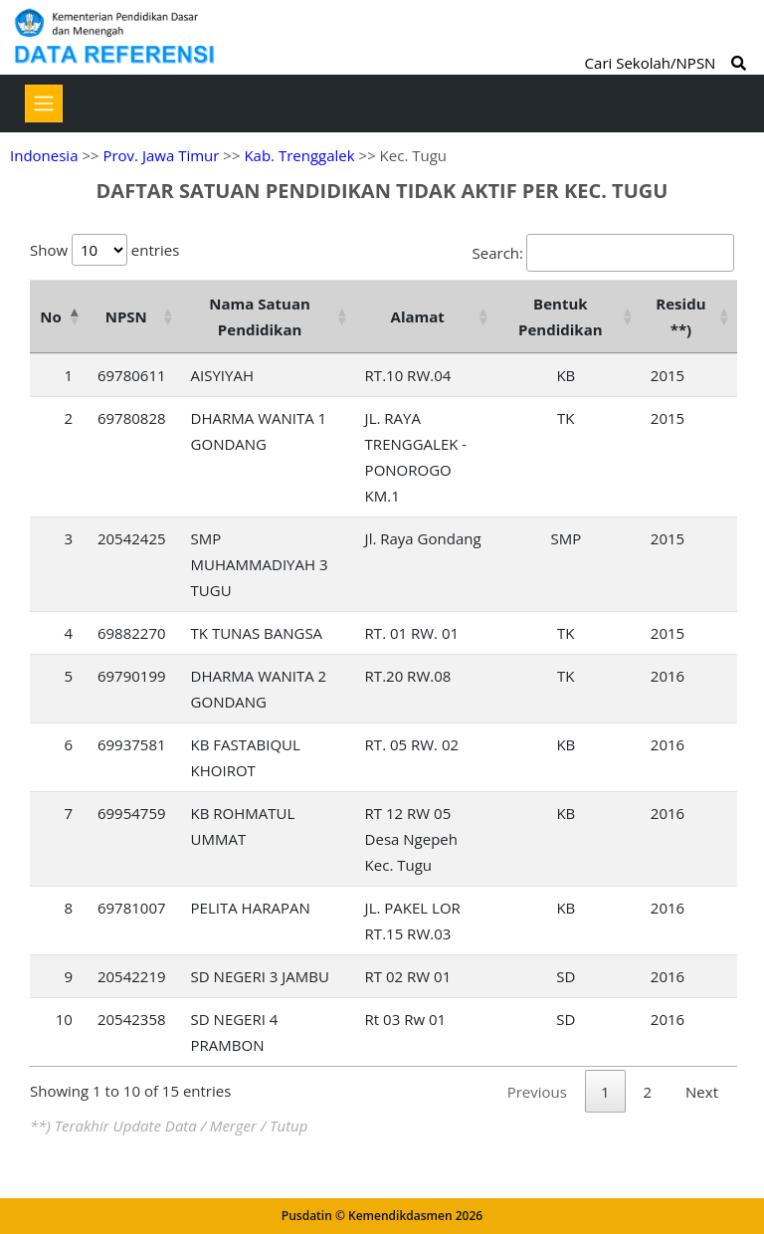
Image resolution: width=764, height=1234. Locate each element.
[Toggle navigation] (44, 103)
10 (64, 1019)
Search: (603, 253)
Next (701, 1092)
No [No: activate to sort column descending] (50, 316)
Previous (537, 1092)
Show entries (104, 250)
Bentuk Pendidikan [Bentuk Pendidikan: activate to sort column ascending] (560, 316)
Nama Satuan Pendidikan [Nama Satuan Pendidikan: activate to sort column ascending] (259, 316)
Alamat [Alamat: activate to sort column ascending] (418, 316)
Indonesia (44, 155)
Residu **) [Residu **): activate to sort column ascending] (680, 316)
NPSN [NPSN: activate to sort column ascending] (126, 316)
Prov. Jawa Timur (160, 155)
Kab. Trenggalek (299, 155)
